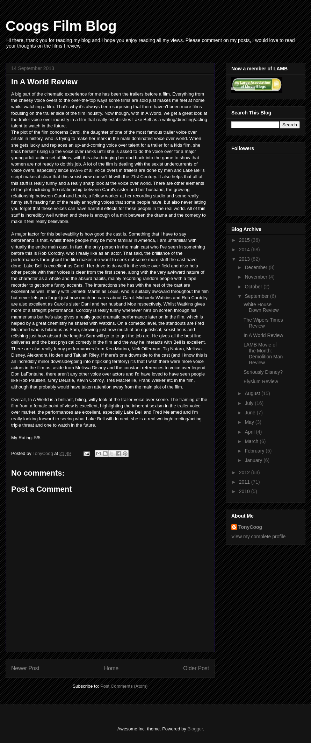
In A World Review (263, 335)
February (255, 451)
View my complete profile (258, 536)
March (252, 441)
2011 (245, 482)
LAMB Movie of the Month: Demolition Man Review (263, 353)
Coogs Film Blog (61, 26)
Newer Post (25, 668)
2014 (245, 249)
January (254, 460)
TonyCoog (43, 453)
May (250, 422)
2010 (245, 491)
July (250, 403)
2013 (245, 259)
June (250, 412)
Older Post (196, 668)
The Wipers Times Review (263, 323)
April (250, 432)
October (254, 286)
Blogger (195, 728)
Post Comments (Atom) (123, 686)
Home (111, 668)
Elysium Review (261, 381)
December (256, 267)
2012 (245, 472)
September (257, 296)
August (253, 393)
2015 (245, 240)
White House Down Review (261, 307)
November (256, 277)
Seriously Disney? (263, 372)
